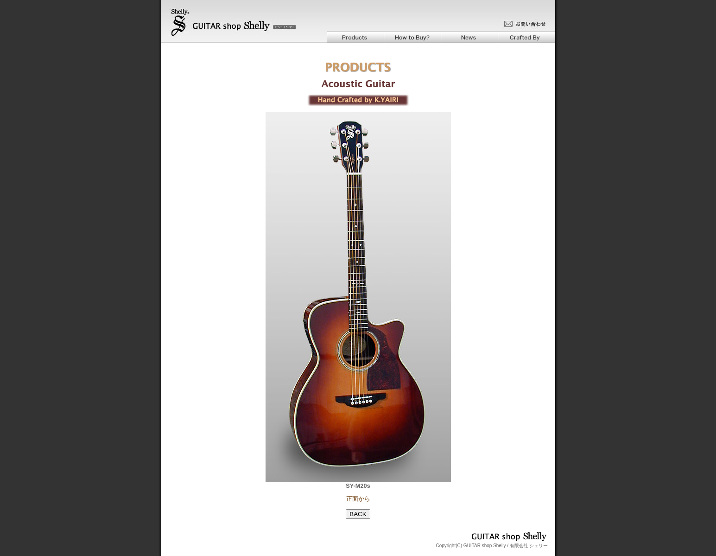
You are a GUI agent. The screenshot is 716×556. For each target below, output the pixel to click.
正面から (358, 498)
